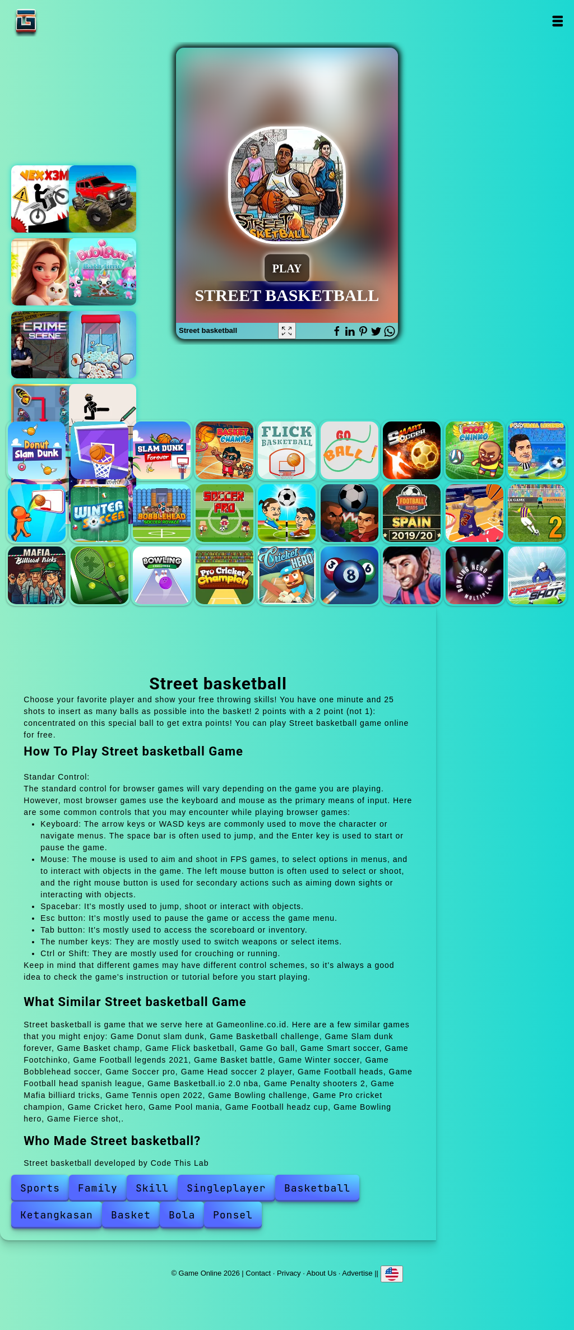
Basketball (317, 1187)
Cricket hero (287, 575)
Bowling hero (474, 575)
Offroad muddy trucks (102, 199)
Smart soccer (412, 450)
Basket (131, 1214)
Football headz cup (412, 575)
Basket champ (224, 450)
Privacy (289, 1272)
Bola (182, 1214)
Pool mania (349, 575)
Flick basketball (287, 450)
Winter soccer (99, 513)
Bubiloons (102, 271)
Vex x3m (44, 199)
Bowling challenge (162, 575)
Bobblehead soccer (162, 513)
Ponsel (233, 1214)
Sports (40, 1187)
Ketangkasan (56, 1214)
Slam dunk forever (162, 450)
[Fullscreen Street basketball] (287, 330)
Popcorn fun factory (102, 344)
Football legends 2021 (537, 450)
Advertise (357, 1272)
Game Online (61, 21)
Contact (258, 1272)
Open (557, 21)
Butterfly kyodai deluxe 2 (44, 417)
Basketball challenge (99, 450)
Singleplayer (226, 1187)
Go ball (349, 450)
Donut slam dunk (37, 450)
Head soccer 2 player (287, 513)
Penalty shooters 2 (537, 513)
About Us (321, 1272)
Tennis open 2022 (99, 575)
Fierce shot (537, 575)
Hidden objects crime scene (44, 344)
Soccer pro (224, 513)
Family (98, 1187)
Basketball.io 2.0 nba (474, 513)
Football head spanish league (412, 513)
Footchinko (474, 450)
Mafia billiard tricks (37, 575)
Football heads (349, 513)
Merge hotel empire (44, 271)
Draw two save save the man (102, 417)
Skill (152, 1187)
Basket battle (37, 513)
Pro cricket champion (224, 575)
